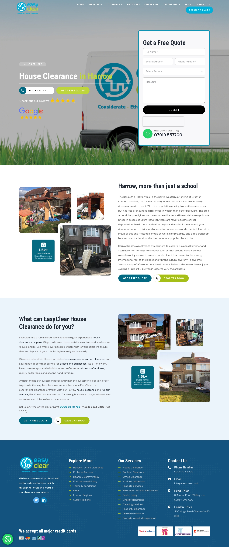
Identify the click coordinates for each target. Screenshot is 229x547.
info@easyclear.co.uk (186, 483)
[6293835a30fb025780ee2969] (62, 99)
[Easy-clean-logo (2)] (27, 2)
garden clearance (95, 359)
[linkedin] (44, 500)
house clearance (74, 359)
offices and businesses (73, 363)
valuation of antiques (92, 368)
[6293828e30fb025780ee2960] (31, 108)
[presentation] (163, 121)
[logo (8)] (34, 457)
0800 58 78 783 (70, 407)
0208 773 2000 (183, 471)
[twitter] (36, 500)
